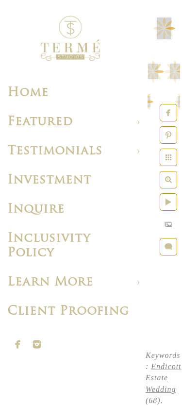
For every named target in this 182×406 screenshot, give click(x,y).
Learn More (50, 282)
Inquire (36, 209)
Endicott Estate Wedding (164, 377)
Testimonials (54, 151)
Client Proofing (68, 311)
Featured (40, 122)
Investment (49, 180)
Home (28, 93)
